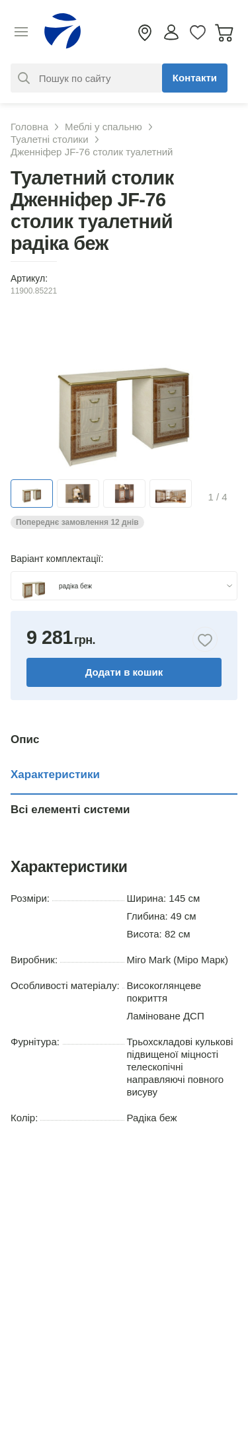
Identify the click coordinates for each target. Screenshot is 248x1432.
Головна (29, 126)
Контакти (195, 77)
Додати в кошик (124, 672)
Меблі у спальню (103, 126)
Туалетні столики (50, 139)
